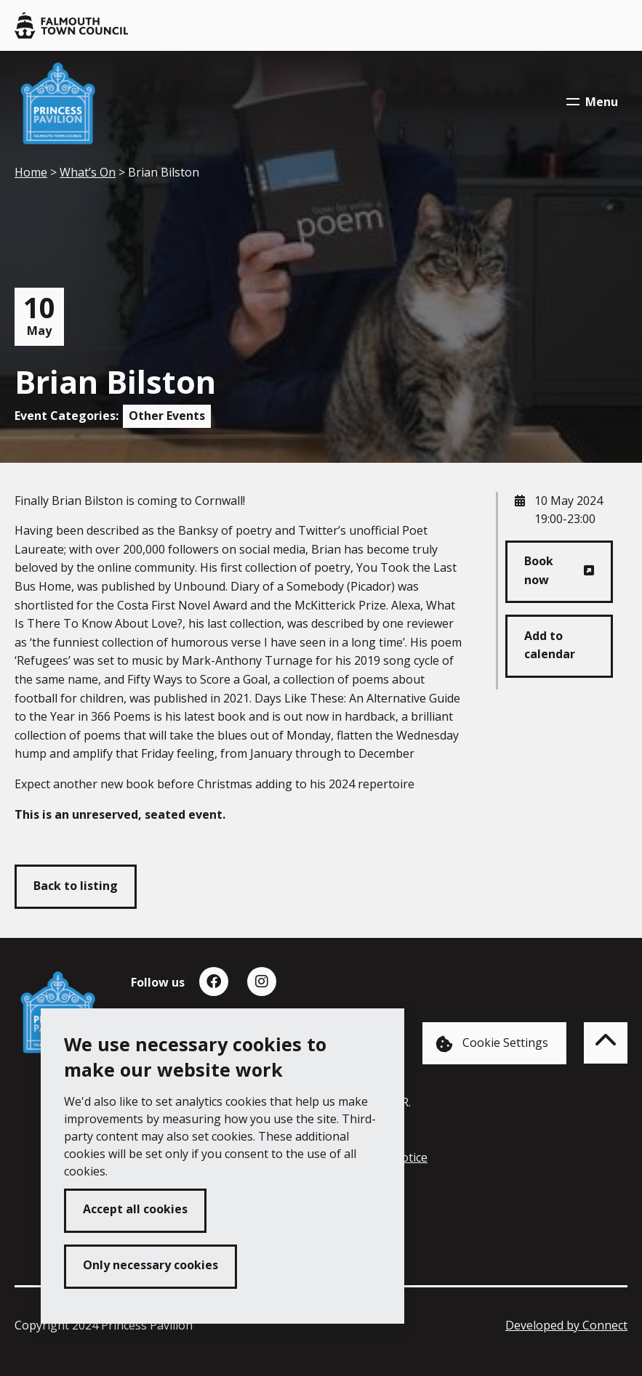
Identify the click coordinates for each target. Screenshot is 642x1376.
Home (31, 172)
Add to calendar (549, 645)
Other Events (167, 416)
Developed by (566, 1325)
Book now (538, 570)
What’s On (88, 172)
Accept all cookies (135, 1209)
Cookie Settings (492, 1044)
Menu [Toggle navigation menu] (592, 102)
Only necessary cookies (150, 1265)
